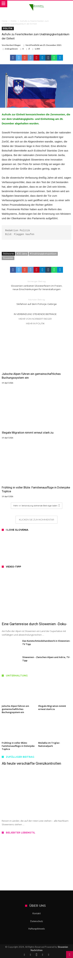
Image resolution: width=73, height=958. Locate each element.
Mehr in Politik (35, 323)
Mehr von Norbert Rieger (35, 318)
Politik (14, 21)
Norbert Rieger (13, 45)
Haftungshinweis (36, 928)
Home (4, 21)
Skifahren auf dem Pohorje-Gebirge (36, 301)
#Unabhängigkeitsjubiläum (43, 253)
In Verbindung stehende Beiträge (35, 314)
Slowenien (8, 258)
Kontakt (37, 913)
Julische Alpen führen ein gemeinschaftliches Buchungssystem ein (31, 375)
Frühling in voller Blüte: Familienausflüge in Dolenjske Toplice (36, 489)
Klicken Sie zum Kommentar (36, 519)
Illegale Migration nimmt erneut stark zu (27, 432)
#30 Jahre (22, 253)
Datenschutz (36, 921)
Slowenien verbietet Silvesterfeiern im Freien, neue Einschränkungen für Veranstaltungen (36, 285)
